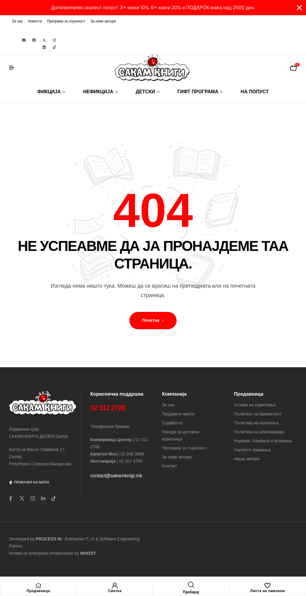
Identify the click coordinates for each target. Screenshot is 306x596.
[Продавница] (38, 586)
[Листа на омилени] (267, 586)
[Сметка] (115, 586)
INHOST (87, 553)
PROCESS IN (49, 538)
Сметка (115, 591)
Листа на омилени (267, 591)
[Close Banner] (299, 7)
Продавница (38, 591)
